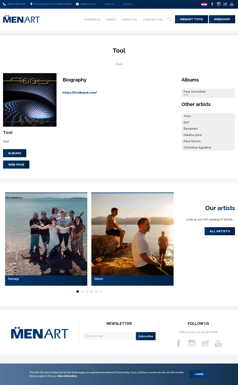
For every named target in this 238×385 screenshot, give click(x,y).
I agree (199, 374)
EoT (186, 122)
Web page (16, 164)
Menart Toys (191, 19)
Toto (187, 116)
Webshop (222, 19)
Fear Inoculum (208, 93)
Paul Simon (192, 141)
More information (67, 376)
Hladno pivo (193, 135)
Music (111, 19)
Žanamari (191, 128)
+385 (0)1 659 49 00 (14, 4)
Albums (14, 153)
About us (109, 4)
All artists (220, 231)
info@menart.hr (86, 4)
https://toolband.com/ (80, 92)
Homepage (92, 19)
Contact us (128, 4)
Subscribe (145, 336)
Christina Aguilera (197, 147)
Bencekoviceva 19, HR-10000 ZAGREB (50, 4)
